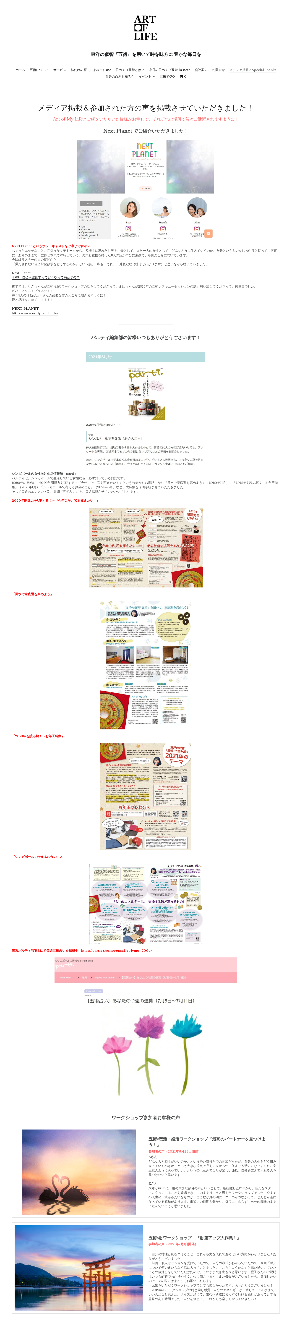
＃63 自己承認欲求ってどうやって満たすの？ (46, 277)
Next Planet (21, 273)
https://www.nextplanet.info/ (35, 313)
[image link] (145, 189)
